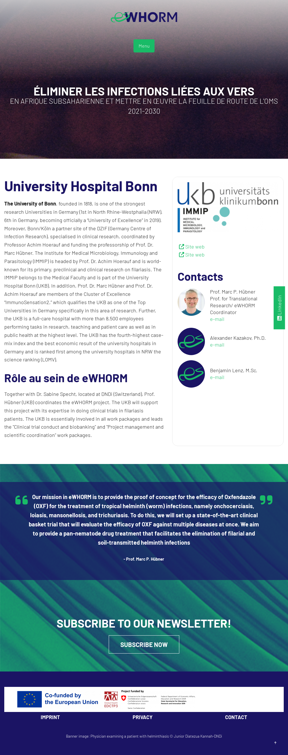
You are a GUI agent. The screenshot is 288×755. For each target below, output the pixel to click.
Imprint (50, 717)
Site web (195, 246)
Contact (236, 717)
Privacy (143, 717)
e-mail (217, 319)
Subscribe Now (144, 644)
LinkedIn (279, 307)
